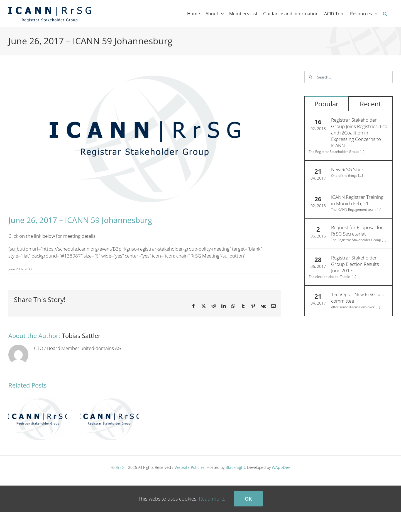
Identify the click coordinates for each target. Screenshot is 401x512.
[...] (362, 151)
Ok (248, 498)
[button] (385, 13)
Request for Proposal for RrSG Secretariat (357, 230)
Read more (211, 498)
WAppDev (281, 467)
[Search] (310, 77)
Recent (370, 103)
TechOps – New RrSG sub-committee (358, 297)
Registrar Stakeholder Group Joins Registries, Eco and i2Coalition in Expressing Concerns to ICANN (359, 133)
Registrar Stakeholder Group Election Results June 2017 (355, 264)
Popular (326, 103)
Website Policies (190, 467)
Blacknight (235, 467)
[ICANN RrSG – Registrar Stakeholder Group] (144, 139)
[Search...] (348, 77)
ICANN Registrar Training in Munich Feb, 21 (357, 200)
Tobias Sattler (81, 335)
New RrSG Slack (347, 169)
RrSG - (121, 467)
